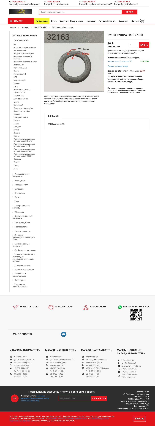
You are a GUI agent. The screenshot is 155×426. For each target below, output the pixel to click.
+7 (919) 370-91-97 (93, 368)
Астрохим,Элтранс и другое (25, 47)
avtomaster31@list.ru (94, 362)
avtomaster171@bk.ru (58, 362)
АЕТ (15, 77)
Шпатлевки (20, 193)
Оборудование (21, 185)
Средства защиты (23, 265)
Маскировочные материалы (21, 245)
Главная (12, 27)
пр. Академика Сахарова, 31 (97, 360)
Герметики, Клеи (22, 223)
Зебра (16, 71)
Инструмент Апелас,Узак (23, 108)
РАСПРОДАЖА (40, 27)
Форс (16, 168)
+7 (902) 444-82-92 (21, 368)
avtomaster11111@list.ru (131, 366)
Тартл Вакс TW (19, 93)
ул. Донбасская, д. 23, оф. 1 (24, 360)
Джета (16, 102)
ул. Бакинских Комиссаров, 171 (62, 360)
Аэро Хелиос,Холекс (22, 90)
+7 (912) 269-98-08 (57, 368)
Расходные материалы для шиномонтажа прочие (24, 150)
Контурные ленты (21, 117)
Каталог (16, 21)
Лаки (17, 201)
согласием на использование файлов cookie (67, 419)
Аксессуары (20, 280)
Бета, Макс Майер (21, 99)
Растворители (21, 227)
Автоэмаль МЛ (20, 74)
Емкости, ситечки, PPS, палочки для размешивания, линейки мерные (24, 257)
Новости (91, 21)
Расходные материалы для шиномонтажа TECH (24, 145)
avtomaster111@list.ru (23, 362)
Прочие (17, 83)
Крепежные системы (24, 269)
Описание (53, 116)
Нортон (16, 136)
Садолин (17, 159)
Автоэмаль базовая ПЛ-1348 (25, 62)
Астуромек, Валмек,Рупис (24, 54)
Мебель (17, 120)
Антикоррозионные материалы (22, 217)
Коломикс (18, 114)
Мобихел (17, 127)
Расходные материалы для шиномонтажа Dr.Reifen (24, 140)
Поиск (129, 12)
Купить (144, 45)
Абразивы (19, 212)
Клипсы (17, 133)
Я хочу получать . (35, 398)
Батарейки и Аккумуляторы (19, 275)
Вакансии (123, 21)
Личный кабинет (107, 21)
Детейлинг (19, 189)
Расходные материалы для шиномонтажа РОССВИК (24, 155)
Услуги (63, 21)
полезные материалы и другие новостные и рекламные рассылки (35, 398)
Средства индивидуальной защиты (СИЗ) (24, 237)
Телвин (16, 162)
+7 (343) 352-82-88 (53, 2)
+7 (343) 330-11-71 (88, 2)
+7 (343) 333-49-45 (123, 2)
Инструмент (20, 180)
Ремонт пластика (22, 231)
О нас (54, 21)
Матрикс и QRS (20, 80)
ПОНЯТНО (139, 418)
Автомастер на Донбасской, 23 (120, 61)
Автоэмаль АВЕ (20, 50)
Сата (16, 86)
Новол (16, 130)
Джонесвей (18, 105)
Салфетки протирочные (25, 250)
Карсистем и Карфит (22, 111)
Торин (16, 165)
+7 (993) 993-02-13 (93, 365)
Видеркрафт (19, 65)
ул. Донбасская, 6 (129, 363)
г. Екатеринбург (20, 357)
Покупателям (76, 21)
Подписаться (99, 398)
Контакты (136, 21)
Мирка (16, 124)
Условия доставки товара (118, 66)
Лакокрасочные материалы (21, 175)
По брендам (42, 21)
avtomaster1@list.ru (141, 408)
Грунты (18, 197)
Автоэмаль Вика (20, 68)
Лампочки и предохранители (20, 285)
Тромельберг (19, 96)
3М (15, 44)
